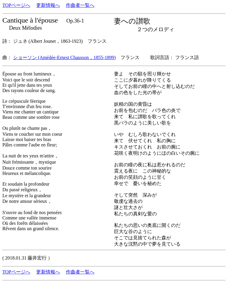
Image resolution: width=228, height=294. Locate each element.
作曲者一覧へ (80, 5)
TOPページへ (16, 5)
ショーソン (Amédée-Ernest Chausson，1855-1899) (64, 57)
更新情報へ (48, 5)
